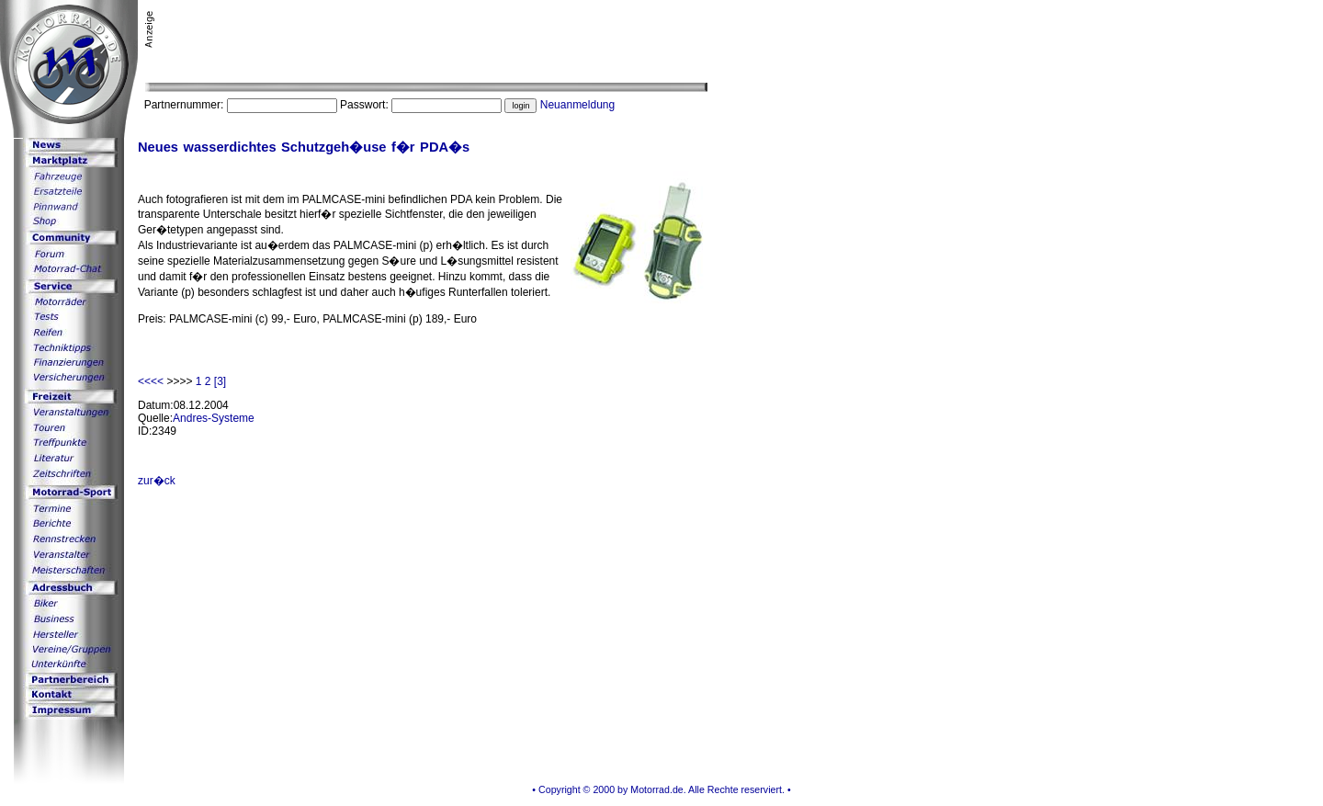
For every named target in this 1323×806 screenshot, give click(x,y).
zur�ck (156, 480)
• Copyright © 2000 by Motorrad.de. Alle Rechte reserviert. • (661, 789)
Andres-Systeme (213, 418)
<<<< (152, 381)
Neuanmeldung (577, 104)
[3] (220, 381)
